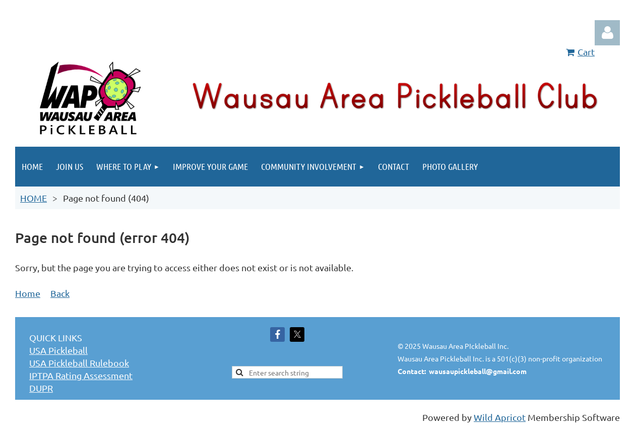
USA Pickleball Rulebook (79, 362)
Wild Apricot (500, 417)
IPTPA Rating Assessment (81, 375)
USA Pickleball (58, 350)
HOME (33, 198)
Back (60, 293)
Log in (607, 32)
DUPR (41, 388)
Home (27, 293)
